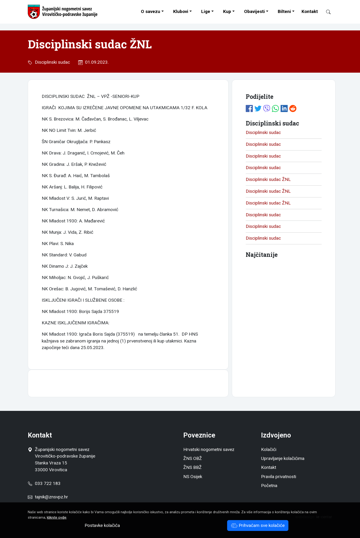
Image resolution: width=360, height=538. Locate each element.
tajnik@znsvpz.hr (51, 497)
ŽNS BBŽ (192, 467)
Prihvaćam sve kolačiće (258, 525)
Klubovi (180, 11)
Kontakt (310, 11)
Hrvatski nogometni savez (208, 449)
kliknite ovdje (56, 517)
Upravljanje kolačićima (282, 458)
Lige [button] (205, 11)
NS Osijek (192, 476)
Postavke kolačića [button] (102, 525)
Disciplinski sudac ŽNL (268, 179)
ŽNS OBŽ (192, 458)
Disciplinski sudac (51, 62)
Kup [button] (227, 11)
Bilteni (284, 11)
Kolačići (268, 449)
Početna (269, 485)
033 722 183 (44, 483)
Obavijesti (254, 11)
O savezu (150, 11)
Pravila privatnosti (278, 476)
